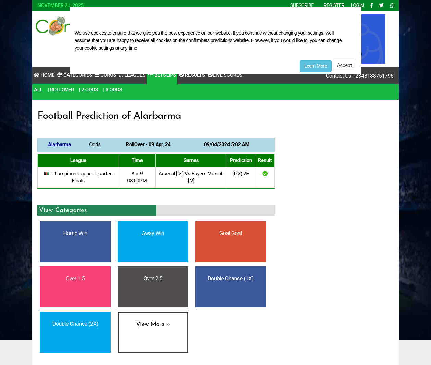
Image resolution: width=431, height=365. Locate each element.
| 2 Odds (88, 90)
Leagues (132, 75)
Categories (74, 75)
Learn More (315, 66)
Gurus (105, 75)
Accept (344, 65)
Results (192, 75)
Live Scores (225, 75)
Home (44, 75)
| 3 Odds (112, 90)
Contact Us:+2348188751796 (360, 76)
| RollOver (61, 90)
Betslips (162, 75)
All (38, 90)
